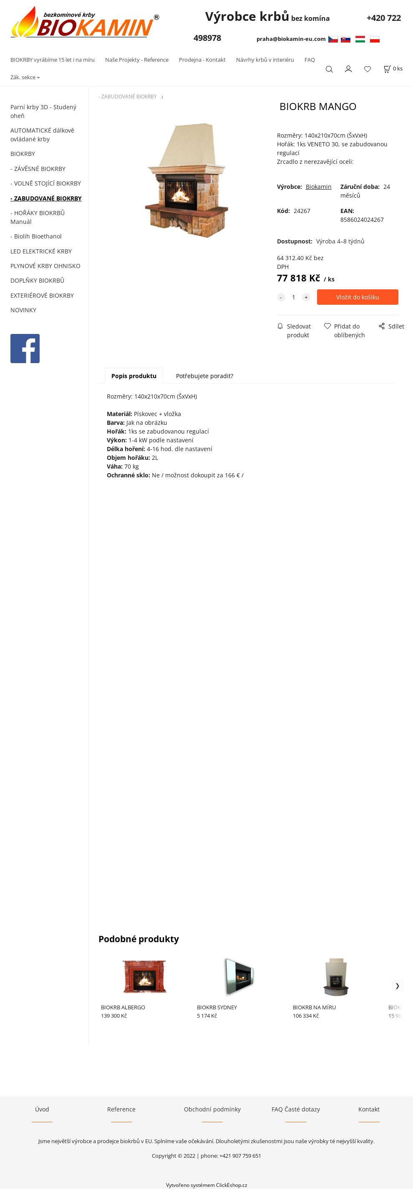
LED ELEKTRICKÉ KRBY (41, 251)
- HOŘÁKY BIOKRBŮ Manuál (37, 217)
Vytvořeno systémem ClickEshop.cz (206, 1184)
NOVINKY (23, 310)
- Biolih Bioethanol (36, 236)
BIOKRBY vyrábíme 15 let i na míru (52, 59)
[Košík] (393, 68)
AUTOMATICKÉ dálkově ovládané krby (42, 134)
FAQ (310, 59)
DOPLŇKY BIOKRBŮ (37, 280)
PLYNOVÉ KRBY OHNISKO (45, 266)
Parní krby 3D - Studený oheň (43, 111)
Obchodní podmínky (212, 1109)
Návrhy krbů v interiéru (265, 59)
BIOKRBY (22, 154)
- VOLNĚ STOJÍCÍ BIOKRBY (45, 183)
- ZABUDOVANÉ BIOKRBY (46, 198)
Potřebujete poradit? (204, 376)
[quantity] (293, 297)
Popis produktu (133, 376)
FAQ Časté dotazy (296, 1109)
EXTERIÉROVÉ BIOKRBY (42, 295)
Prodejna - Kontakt (202, 59)
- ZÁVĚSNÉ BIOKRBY (37, 169)
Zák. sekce (22, 77)
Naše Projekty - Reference (137, 59)
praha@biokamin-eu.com (292, 39)
